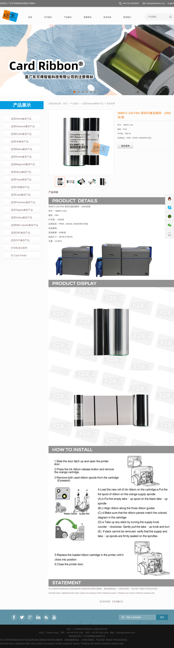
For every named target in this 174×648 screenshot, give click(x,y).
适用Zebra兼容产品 (21, 119)
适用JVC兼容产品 (20, 240)
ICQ (169, 216)
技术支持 (107, 17)
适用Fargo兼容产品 (21, 179)
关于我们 (48, 17)
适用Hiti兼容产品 (20, 141)
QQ (169, 199)
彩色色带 (111, 103)
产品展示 (68, 17)
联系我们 (127, 17)
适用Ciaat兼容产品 (21, 194)
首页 (30, 17)
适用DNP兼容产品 (20, 232)
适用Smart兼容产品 (21, 156)
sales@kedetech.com (155, 3)
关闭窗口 (117, 601)
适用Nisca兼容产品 (21, 172)
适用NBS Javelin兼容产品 (24, 225)
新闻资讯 (87, 17)
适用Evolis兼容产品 (21, 134)
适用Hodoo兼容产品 (21, 217)
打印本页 (105, 601)
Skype (169, 207)
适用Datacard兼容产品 (23, 126)
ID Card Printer (19, 255)
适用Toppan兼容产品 (22, 210)
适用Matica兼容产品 (21, 149)
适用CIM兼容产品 (20, 187)
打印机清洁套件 (19, 248)
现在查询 (125, 146)
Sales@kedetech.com (125, 632)
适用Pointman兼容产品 (23, 202)
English (171, 3)
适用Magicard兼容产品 (23, 164)
